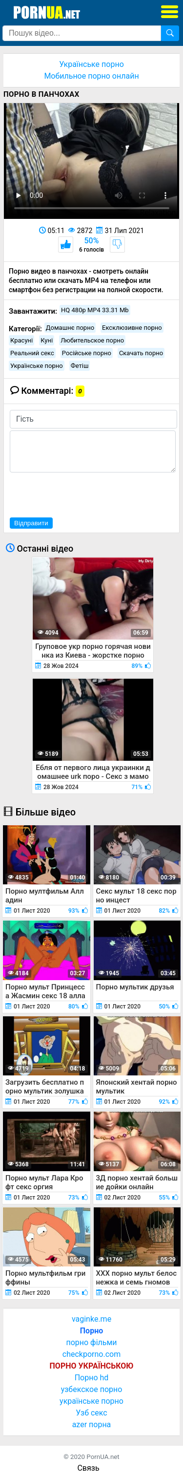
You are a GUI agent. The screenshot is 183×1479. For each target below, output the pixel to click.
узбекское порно (91, 1389)
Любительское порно (92, 340)
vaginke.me (91, 1319)
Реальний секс (32, 353)
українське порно (91, 1401)
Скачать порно (141, 353)
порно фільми (91, 1342)
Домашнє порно (70, 327)
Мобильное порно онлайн (91, 76)
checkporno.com (91, 1354)
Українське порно (91, 64)
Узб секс (91, 1412)
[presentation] (84, 493)
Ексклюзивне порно (132, 327)
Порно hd (92, 1377)
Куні (47, 340)
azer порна (91, 1424)
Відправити (31, 523)
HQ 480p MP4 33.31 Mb (95, 310)
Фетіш (80, 365)
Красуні (21, 340)
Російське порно (86, 353)
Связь (88, 1468)
